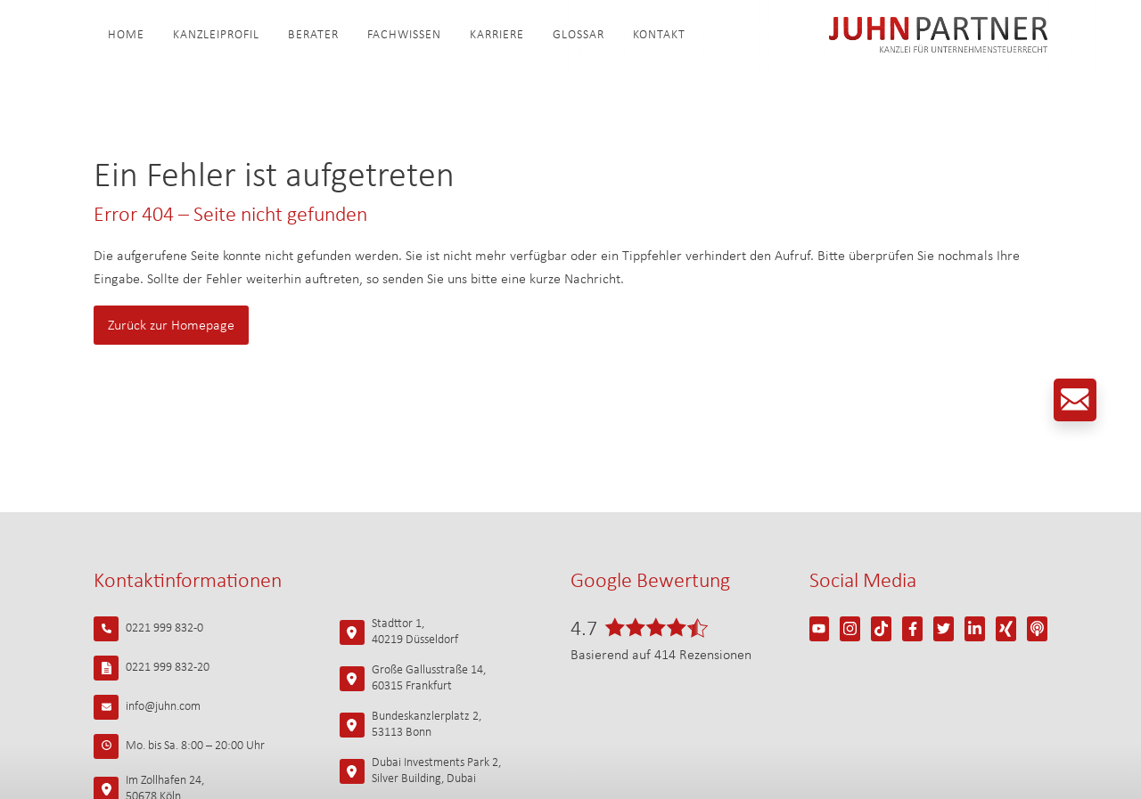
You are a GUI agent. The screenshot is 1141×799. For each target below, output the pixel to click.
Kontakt (659, 35)
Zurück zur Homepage (171, 326)
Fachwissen (404, 35)
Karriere (497, 35)
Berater (313, 35)
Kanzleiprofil (216, 35)
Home (126, 35)
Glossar (578, 35)
